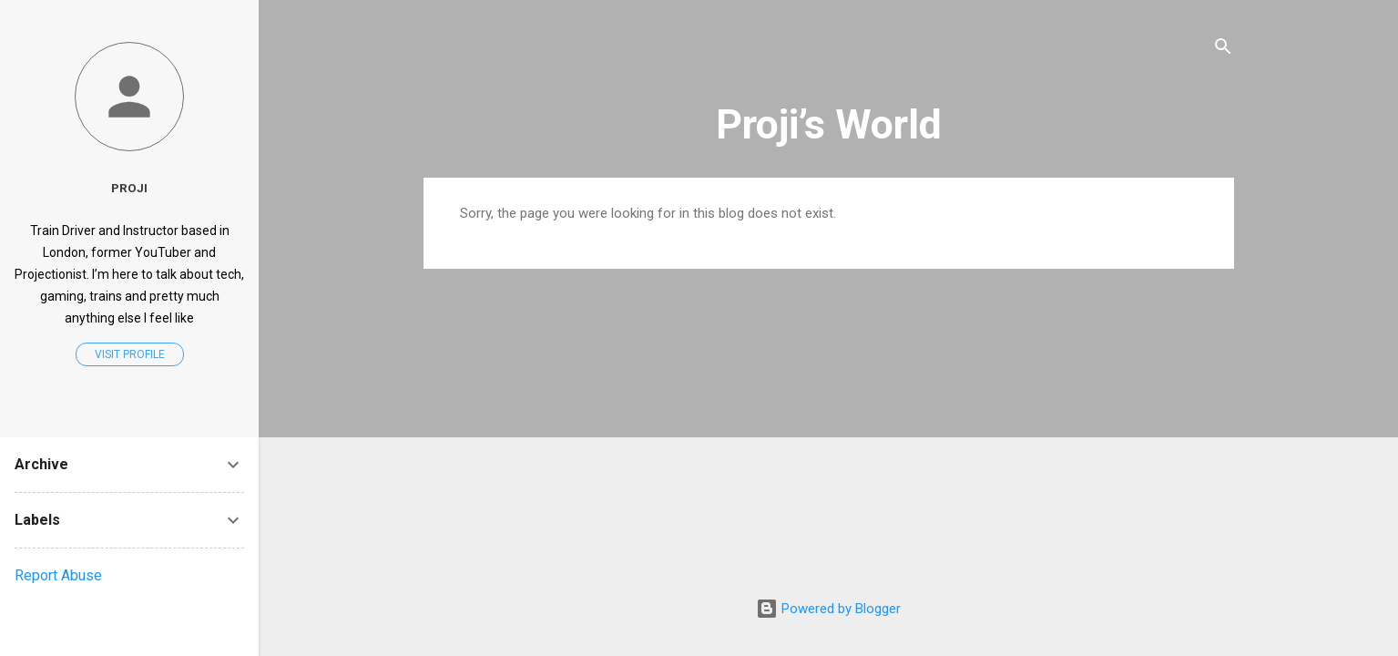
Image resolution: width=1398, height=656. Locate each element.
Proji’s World (829, 124)
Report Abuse (58, 575)
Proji (129, 187)
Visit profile (130, 354)
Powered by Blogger (828, 608)
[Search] (1223, 49)
